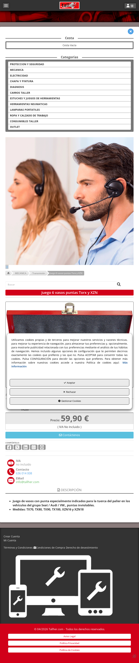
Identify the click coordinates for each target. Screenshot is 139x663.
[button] (69, 5)
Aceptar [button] (69, 382)
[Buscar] (118, 284)
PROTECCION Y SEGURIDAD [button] (27, 64)
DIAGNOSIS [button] (17, 87)
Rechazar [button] (69, 392)
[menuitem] (69, 536)
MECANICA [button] (17, 69)
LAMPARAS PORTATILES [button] (25, 109)
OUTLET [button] (15, 127)
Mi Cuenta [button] (10, 540)
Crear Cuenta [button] (12, 536)
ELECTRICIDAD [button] (19, 75)
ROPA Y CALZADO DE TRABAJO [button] (29, 115)
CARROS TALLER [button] (20, 92)
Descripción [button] (69, 490)
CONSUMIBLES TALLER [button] (24, 121)
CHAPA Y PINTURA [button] (21, 81)
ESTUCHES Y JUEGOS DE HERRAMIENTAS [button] (35, 98)
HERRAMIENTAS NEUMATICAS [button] (28, 104)
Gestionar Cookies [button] (69, 401)
